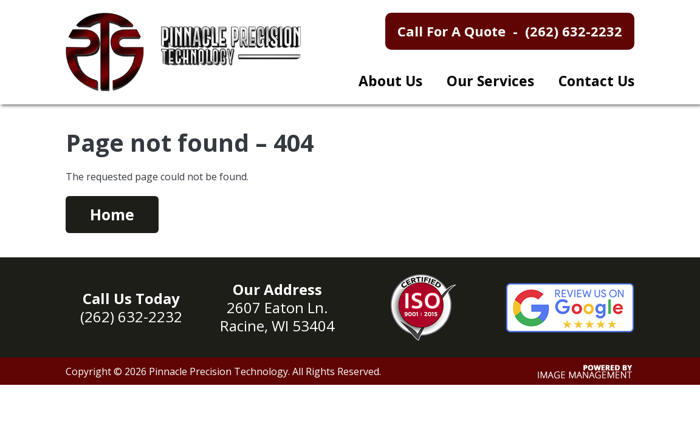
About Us (390, 80)
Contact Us (596, 80)
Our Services (490, 80)
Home (112, 214)
